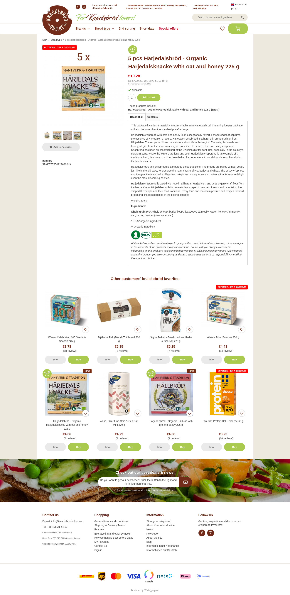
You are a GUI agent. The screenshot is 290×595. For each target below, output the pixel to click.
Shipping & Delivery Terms (109, 525)
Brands (83, 28)
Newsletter (152, 533)
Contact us (100, 545)
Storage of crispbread (158, 521)
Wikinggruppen (151, 590)
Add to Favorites (61, 147)
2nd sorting (127, 28)
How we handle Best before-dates (113, 537)
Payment (99, 529)
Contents (152, 117)
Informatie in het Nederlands (162, 545)
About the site (154, 537)
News (149, 529)
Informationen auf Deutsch (161, 550)
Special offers (168, 28)
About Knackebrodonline (160, 525)
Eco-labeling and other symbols (112, 533)
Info (55, 359)
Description (137, 117)
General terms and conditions (111, 521)
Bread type (104, 28)
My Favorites (101, 541)
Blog (148, 541)
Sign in (98, 550)
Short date (147, 28)
